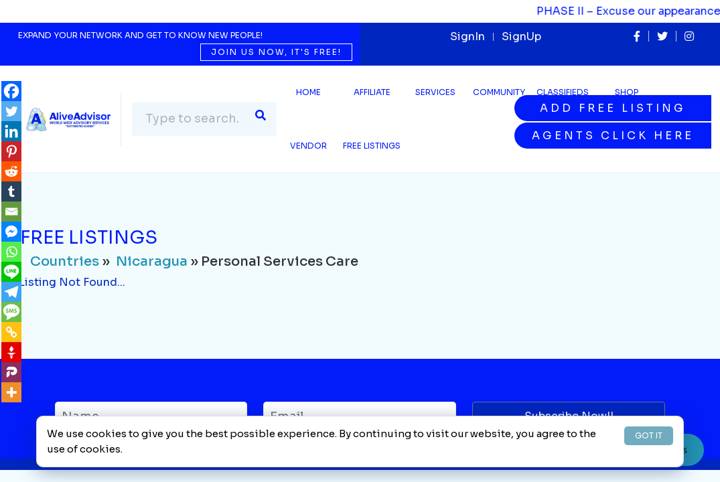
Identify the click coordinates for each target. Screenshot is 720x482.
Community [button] (499, 92)
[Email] (11, 212)
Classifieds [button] (562, 92)
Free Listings (372, 146)
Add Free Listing (613, 108)
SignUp (521, 36)
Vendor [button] (308, 146)
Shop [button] (626, 92)
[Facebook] (11, 91)
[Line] (11, 272)
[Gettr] (11, 352)
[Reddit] (11, 171)
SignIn (467, 36)
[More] (11, 392)
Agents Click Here (613, 136)
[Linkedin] (11, 131)
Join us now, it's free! (276, 52)
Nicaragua (152, 261)
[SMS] (11, 312)
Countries (64, 261)
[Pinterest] (11, 151)
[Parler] (11, 372)
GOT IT (648, 435)
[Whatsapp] (11, 252)
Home (308, 92)
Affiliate (372, 92)
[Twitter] (11, 111)
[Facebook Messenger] (11, 232)
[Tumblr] (11, 191)
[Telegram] (11, 292)
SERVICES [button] (435, 92)
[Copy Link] (11, 332)
